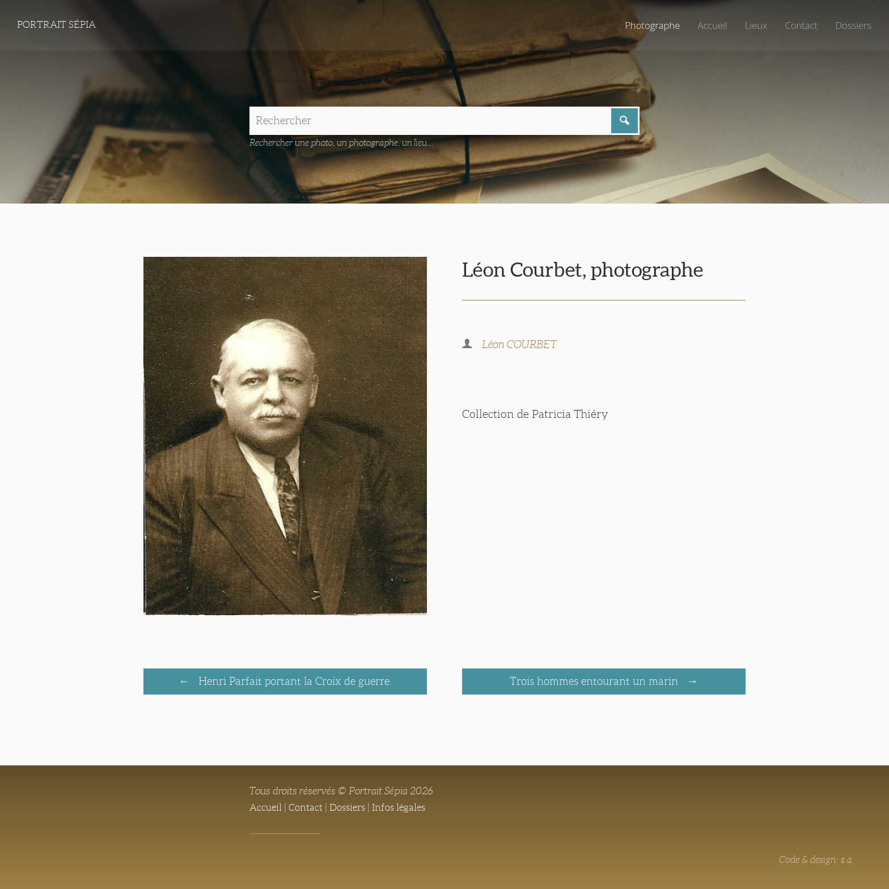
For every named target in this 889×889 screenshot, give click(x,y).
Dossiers (852, 25)
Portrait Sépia (59, 25)
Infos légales (407, 809)
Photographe (643, 25)
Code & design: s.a (813, 861)
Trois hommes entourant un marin (595, 682)
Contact (798, 25)
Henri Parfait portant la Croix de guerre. (293, 682)
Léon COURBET (521, 346)
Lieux (751, 25)
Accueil (706, 25)
